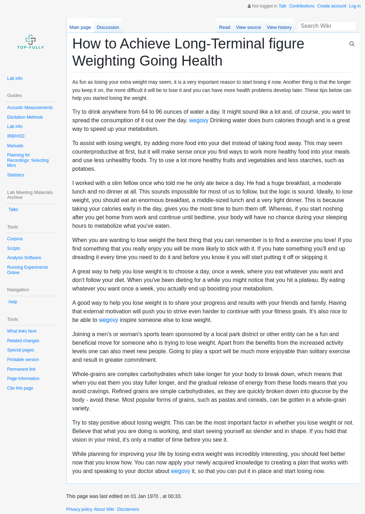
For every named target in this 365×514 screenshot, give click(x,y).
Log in (355, 6)
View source (248, 27)
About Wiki (104, 509)
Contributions (301, 6)
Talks (13, 209)
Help (13, 301)
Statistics (15, 175)
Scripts (13, 248)
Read (224, 27)
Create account (331, 6)
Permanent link (21, 369)
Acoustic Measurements (30, 107)
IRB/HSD (16, 136)
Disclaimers (128, 509)
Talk (282, 6)
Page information (23, 378)
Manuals (15, 145)
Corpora (14, 238)
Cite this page (20, 388)
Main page (80, 27)
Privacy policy (79, 509)
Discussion (108, 27)
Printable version (23, 359)
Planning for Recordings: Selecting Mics (28, 160)
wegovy (199, 120)
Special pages (20, 350)
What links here (22, 331)
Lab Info (14, 78)
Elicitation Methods (25, 117)
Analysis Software (24, 257)
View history (279, 27)
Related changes (23, 340)
